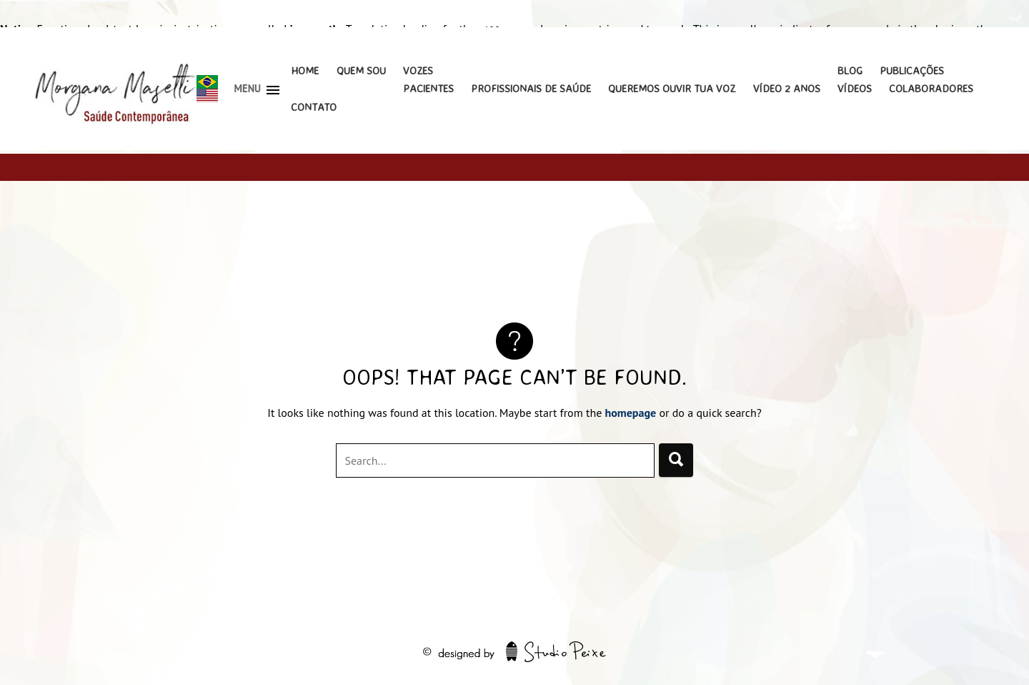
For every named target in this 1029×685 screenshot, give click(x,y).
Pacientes (428, 88)
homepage (631, 412)
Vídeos (854, 88)
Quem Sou (361, 70)
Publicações (912, 70)
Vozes (418, 70)
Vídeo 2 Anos (786, 88)
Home (305, 70)
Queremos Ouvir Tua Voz (671, 88)
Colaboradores (931, 88)
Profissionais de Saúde (531, 88)
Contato (314, 107)
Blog (850, 70)
